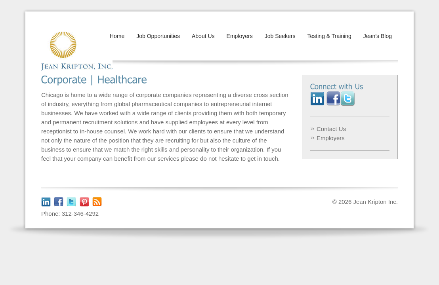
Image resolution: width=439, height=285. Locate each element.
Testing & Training (329, 36)
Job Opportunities (158, 36)
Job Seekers (280, 36)
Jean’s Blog (377, 36)
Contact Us (331, 128)
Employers (240, 36)
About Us (203, 36)
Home (117, 36)
